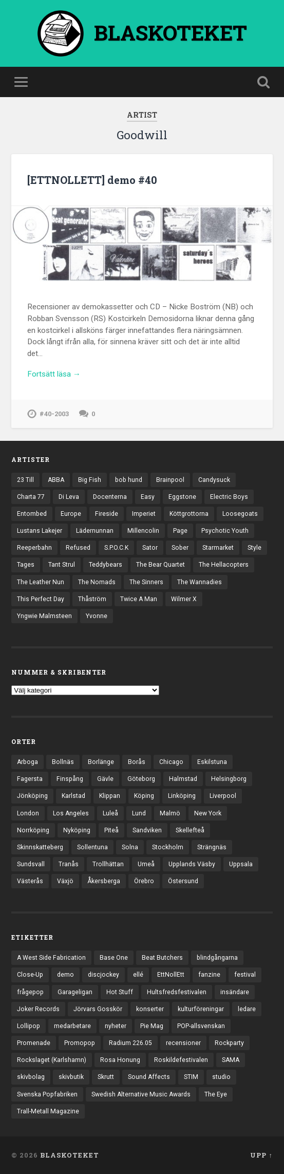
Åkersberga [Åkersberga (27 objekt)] (103, 881)
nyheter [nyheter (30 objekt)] (115, 1026)
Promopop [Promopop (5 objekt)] (79, 1043)
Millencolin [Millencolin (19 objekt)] (143, 530)
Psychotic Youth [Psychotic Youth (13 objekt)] (225, 530)
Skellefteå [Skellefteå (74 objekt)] (190, 830)
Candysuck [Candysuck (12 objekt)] (214, 479)
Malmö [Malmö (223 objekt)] (170, 813)
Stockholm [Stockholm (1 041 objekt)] (167, 847)
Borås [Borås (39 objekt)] (136, 762)
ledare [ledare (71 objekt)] (247, 1009)
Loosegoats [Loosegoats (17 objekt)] (240, 513)
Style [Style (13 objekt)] (254, 547)
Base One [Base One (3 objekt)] (114, 957)
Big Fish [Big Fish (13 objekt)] (89, 479)
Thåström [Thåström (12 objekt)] (92, 599)
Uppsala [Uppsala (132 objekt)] (241, 864)
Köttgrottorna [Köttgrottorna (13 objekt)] (189, 513)
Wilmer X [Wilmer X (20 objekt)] (184, 599)
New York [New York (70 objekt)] (207, 813)
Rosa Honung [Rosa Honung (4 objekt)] (120, 1060)
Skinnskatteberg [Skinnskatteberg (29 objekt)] (40, 847)
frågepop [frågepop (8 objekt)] (30, 992)
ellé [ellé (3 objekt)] (138, 974)
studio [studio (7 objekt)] (221, 1076)
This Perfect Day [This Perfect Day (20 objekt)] (40, 599)
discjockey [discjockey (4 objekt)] (103, 974)
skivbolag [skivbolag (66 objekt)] (31, 1076)
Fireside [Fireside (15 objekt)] (106, 513)
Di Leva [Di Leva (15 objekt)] (69, 496)
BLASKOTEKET (69, 1155)
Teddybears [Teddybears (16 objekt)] (105, 564)
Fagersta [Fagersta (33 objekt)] (30, 778)
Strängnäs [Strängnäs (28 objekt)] (211, 847)
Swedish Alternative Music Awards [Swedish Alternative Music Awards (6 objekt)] (141, 1094)
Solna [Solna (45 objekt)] (130, 847)
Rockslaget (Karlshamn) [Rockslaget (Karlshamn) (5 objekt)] (51, 1060)
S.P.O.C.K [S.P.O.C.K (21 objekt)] (116, 547)
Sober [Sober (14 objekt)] (180, 547)
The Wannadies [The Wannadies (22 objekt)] (199, 582)
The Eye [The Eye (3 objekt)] (215, 1094)
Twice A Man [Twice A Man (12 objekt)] (138, 599)
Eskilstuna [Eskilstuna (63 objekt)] (212, 762)
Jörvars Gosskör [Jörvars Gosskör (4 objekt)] (97, 1009)
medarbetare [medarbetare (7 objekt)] (72, 1026)
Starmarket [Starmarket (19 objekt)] (218, 547)
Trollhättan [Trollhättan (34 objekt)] (108, 864)
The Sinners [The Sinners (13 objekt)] (146, 582)
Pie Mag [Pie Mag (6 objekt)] (151, 1026)
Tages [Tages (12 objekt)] (25, 564)
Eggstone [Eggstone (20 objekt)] (182, 496)
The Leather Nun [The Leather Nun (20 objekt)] (40, 582)
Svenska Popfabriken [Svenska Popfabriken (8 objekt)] (47, 1094)
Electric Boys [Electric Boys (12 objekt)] (229, 496)
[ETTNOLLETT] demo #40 (92, 180)
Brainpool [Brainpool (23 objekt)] (170, 479)
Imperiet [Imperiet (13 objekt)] (144, 513)
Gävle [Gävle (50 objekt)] (105, 778)
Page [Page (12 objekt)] (180, 530)
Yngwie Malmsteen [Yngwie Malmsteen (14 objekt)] (44, 616)
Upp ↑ (261, 1155)
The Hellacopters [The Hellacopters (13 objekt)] (224, 564)
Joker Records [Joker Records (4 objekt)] (38, 1009)
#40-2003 (54, 414)
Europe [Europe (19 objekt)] (71, 513)
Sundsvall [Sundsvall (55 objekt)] (31, 864)
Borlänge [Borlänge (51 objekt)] (101, 762)
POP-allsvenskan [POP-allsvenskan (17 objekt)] (201, 1026)
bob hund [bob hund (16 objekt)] (128, 479)
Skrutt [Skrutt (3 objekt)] (106, 1076)
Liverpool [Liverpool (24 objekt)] (223, 795)
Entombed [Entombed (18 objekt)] (32, 513)
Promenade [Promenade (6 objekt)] (33, 1043)
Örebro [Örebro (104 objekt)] (144, 881)
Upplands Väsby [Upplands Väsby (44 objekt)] (191, 864)
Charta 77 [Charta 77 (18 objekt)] (31, 496)
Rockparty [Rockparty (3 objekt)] (229, 1043)
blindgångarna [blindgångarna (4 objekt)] (217, 957)
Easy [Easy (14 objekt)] (148, 496)
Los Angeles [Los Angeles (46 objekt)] (71, 813)
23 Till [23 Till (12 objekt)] (25, 479)
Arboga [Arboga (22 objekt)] (27, 762)
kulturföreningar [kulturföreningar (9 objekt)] (201, 1009)
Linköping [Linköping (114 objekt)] (182, 795)
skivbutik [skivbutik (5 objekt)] (71, 1076)
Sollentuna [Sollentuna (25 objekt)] (92, 847)
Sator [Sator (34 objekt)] (150, 547)
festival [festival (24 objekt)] (245, 974)
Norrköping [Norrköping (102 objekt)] (33, 830)
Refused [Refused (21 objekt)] (78, 547)
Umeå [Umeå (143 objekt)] (146, 864)
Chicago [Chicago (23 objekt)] (171, 762)
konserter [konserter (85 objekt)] (150, 1009)
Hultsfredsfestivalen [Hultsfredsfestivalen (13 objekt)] (176, 992)
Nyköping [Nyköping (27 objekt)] (76, 830)
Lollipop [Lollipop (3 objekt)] (28, 1026)
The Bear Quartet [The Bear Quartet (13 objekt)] (160, 564)
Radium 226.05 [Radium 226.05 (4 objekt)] (130, 1043)
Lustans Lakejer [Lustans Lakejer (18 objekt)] (39, 530)
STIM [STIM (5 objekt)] (191, 1076)
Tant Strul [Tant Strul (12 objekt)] (61, 564)
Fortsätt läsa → (54, 374)
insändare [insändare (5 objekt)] (234, 992)
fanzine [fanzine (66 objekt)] (209, 974)
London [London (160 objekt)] (28, 813)
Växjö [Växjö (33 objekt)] (65, 881)
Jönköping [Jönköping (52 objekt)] (32, 795)
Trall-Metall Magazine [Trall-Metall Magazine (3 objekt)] (48, 1111)
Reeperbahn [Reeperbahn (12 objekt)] (34, 547)
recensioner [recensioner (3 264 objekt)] (183, 1043)
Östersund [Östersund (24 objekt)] (183, 881)
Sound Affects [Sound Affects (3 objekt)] (149, 1076)
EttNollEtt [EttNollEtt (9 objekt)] (170, 974)
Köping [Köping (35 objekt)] (144, 795)
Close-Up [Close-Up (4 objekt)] (30, 974)
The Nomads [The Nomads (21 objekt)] (97, 582)
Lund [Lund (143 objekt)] (139, 813)
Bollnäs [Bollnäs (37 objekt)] (63, 762)
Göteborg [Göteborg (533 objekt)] (141, 778)
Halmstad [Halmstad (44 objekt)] (183, 778)
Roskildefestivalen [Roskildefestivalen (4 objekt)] (181, 1060)
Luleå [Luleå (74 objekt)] (110, 813)
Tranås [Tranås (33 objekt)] (69, 864)
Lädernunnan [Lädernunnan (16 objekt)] (94, 530)
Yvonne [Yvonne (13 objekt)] (96, 616)
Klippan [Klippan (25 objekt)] (109, 795)
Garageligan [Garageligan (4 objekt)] (75, 992)
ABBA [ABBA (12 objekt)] (56, 479)
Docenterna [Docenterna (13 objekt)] (110, 496)
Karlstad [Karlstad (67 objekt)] (73, 795)
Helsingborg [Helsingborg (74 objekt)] (229, 778)
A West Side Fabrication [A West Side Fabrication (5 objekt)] (51, 957)
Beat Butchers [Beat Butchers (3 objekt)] (162, 957)
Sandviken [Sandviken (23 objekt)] (147, 830)
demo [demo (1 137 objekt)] (65, 974)
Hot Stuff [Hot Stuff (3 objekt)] (119, 992)
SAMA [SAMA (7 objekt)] (230, 1060)
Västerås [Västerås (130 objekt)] (30, 881)
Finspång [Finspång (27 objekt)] (69, 778)
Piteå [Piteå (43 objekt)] (111, 830)
